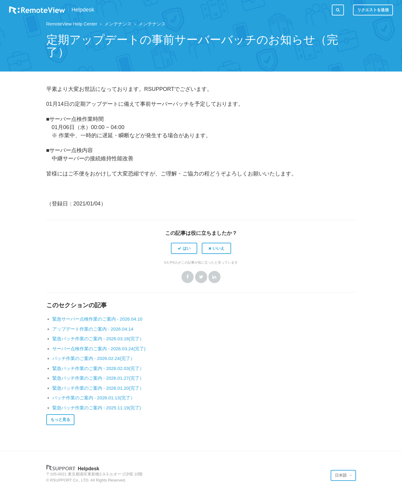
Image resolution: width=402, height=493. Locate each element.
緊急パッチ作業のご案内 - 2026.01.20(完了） (98, 388)
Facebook (187, 277)
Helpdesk (82, 10)
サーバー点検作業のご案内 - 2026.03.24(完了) (98, 348)
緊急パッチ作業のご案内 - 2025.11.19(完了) (96, 407)
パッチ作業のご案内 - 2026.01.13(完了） (93, 397)
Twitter (201, 277)
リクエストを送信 (373, 10)
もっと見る (60, 419)
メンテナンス (118, 23)
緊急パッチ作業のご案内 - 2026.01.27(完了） (98, 378)
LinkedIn (214, 277)
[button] (184, 248)
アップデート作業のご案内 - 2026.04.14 (92, 328)
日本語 (341, 475)
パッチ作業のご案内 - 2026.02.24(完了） (93, 358)
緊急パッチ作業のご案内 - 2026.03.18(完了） (98, 338)
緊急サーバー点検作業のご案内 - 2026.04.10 (97, 318)
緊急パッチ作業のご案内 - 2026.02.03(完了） (98, 368)
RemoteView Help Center (71, 23)
